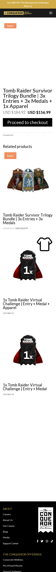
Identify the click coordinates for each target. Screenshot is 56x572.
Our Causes (9, 525)
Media (6, 537)
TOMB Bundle (21, 135)
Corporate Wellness (13, 559)
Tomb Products (36, 135)
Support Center (11, 543)
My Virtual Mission (13, 565)
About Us (8, 520)
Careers (7, 514)
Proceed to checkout (27, 122)
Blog (5, 531)
